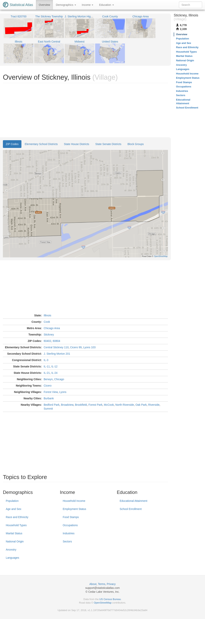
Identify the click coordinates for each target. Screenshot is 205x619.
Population (12, 500)
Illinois (47, 315)
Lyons (62, 392)
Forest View (51, 392)
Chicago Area (52, 328)
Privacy (111, 584)
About (93, 584)
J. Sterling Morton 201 (57, 353)
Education (106, 4)
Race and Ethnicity (17, 517)
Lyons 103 (89, 347)
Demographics (66, 4)
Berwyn (48, 379)
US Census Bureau (110, 599)
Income (87, 4)
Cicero (47, 385)
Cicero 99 (76, 347)
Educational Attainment (133, 500)
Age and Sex (13, 509)
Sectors (67, 541)
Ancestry (11, 549)
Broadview (67, 404)
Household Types (16, 525)
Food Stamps (71, 517)
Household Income (74, 500)
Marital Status (14, 533)
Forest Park (95, 404)
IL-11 (47, 366)
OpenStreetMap (103, 602)
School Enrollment (131, 509)
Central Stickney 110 (56, 347)
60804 (56, 340)
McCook (109, 404)
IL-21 (47, 372)
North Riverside (124, 404)
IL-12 (54, 366)
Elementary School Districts (41, 144)
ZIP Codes (12, 144)
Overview (44, 4)
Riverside (153, 404)
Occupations (70, 525)
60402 (47, 340)
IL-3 (46, 360)
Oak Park (141, 404)
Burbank (49, 398)
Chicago (59, 379)
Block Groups (135, 144)
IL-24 (54, 372)
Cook (47, 321)
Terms (101, 584)
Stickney (49, 334)
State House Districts (76, 144)
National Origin (15, 541)
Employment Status (74, 509)
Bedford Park (51, 404)
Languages (12, 557)
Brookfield (81, 404)
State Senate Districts (108, 144)
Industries (69, 533)
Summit (48, 408)
